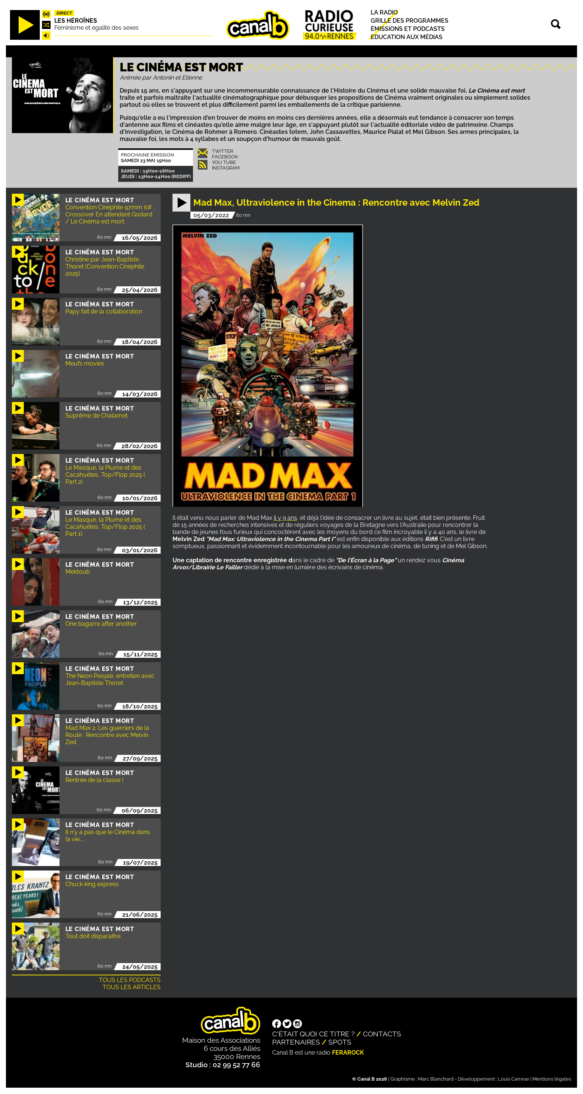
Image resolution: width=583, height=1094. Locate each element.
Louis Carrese (513, 1079)
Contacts (382, 1034)
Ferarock (348, 1052)
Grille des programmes (409, 20)
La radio (384, 12)
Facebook (225, 157)
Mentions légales (551, 1079)
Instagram (225, 168)
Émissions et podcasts (408, 28)
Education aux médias (406, 37)
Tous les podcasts (130, 980)
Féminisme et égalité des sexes (96, 27)
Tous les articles (132, 987)
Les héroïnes (75, 20)
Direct (64, 13)
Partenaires (296, 1042)
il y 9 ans (285, 517)
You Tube (224, 162)
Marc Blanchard (436, 1079)
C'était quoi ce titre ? (313, 1034)
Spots (339, 1042)
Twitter (222, 151)
